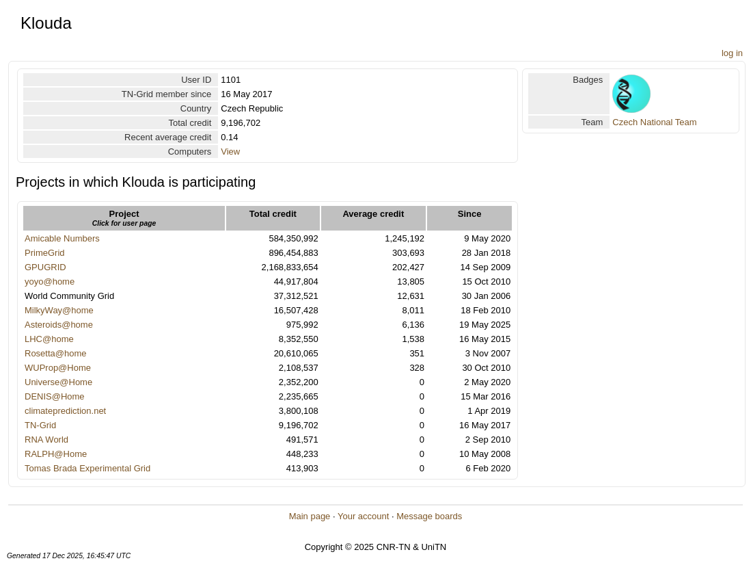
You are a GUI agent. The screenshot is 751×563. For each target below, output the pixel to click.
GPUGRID (45, 267)
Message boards (429, 516)
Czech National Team (654, 122)
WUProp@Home (58, 368)
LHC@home (49, 339)
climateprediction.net (65, 411)
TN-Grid (40, 425)
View (230, 151)
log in (732, 53)
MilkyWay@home (59, 310)
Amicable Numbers (62, 238)
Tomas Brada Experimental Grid (87, 468)
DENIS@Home (55, 396)
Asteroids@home (59, 324)
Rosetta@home (56, 353)
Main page (310, 516)
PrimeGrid (45, 253)
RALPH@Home (56, 454)
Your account (363, 516)
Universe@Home (58, 382)
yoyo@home (49, 281)
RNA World (46, 439)
